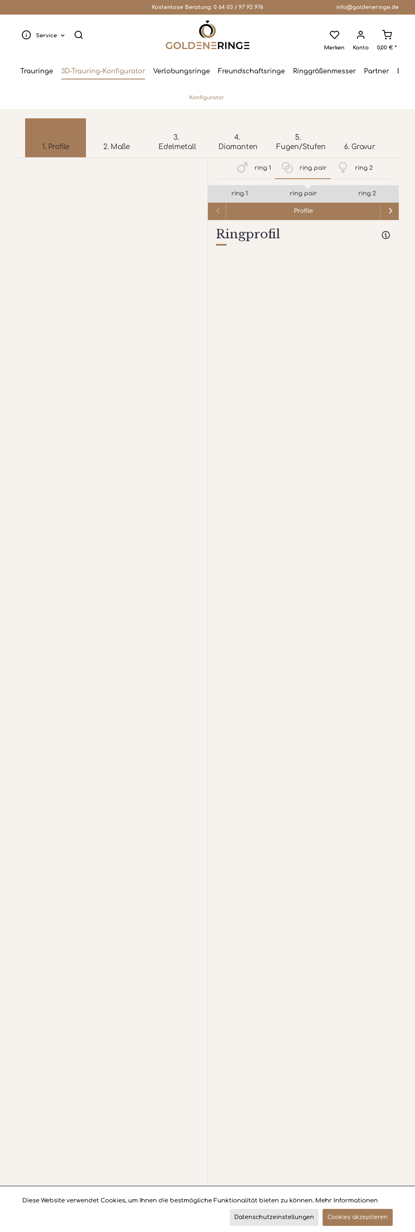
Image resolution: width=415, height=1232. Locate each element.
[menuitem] (41, 35)
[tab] (303, 236)
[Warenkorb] (387, 35)
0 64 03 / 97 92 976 (238, 7)
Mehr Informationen (346, 1200)
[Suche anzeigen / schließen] (78, 35)
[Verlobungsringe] (181, 71)
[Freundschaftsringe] (251, 71)
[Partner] (376, 71)
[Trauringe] (36, 71)
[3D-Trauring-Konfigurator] (103, 71)
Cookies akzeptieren (357, 1217)
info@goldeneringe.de (367, 7)
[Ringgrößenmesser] (324, 71)
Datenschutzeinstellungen (274, 1217)
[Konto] (361, 35)
